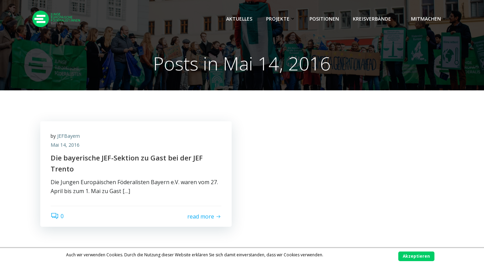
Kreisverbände (375, 18)
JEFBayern (68, 136)
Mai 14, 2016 (65, 145)
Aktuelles (239, 18)
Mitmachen (429, 18)
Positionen (324, 18)
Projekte (281, 18)
